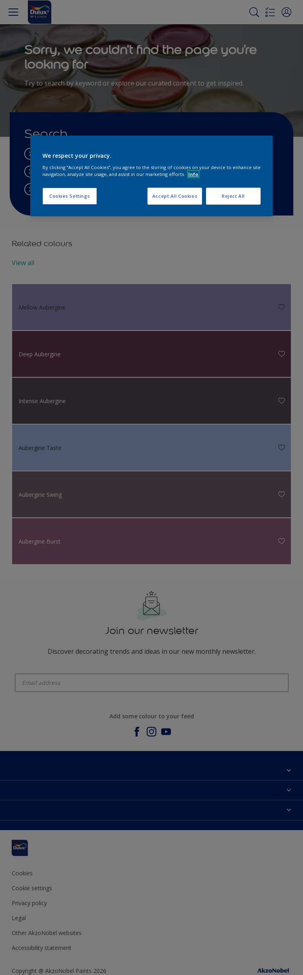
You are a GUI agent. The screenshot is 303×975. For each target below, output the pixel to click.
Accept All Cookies (174, 196)
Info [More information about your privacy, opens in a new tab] (193, 174)
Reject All (233, 196)
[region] (151, 176)
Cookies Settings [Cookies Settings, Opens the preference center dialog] (69, 196)
